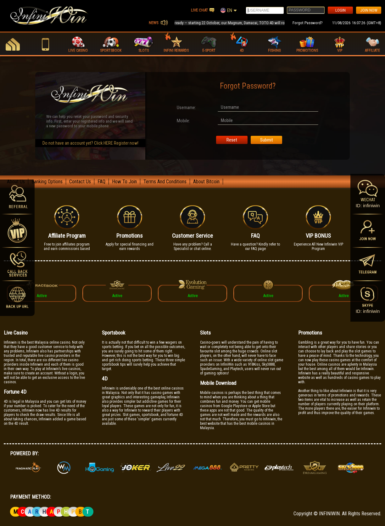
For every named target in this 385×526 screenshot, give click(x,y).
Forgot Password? (308, 22)
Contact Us (80, 182)
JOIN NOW (368, 10)
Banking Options (47, 182)
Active (41, 295)
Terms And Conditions (165, 182)
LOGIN (340, 10)
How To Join (124, 182)
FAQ (101, 182)
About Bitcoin (206, 182)
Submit (266, 140)
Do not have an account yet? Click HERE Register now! (90, 143)
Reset (231, 140)
